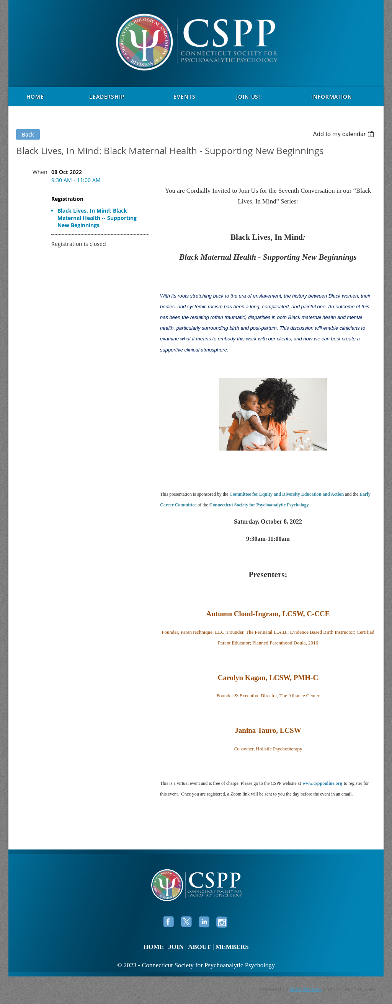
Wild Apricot (305, 989)
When (40, 172)
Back (28, 134)
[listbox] (344, 134)
